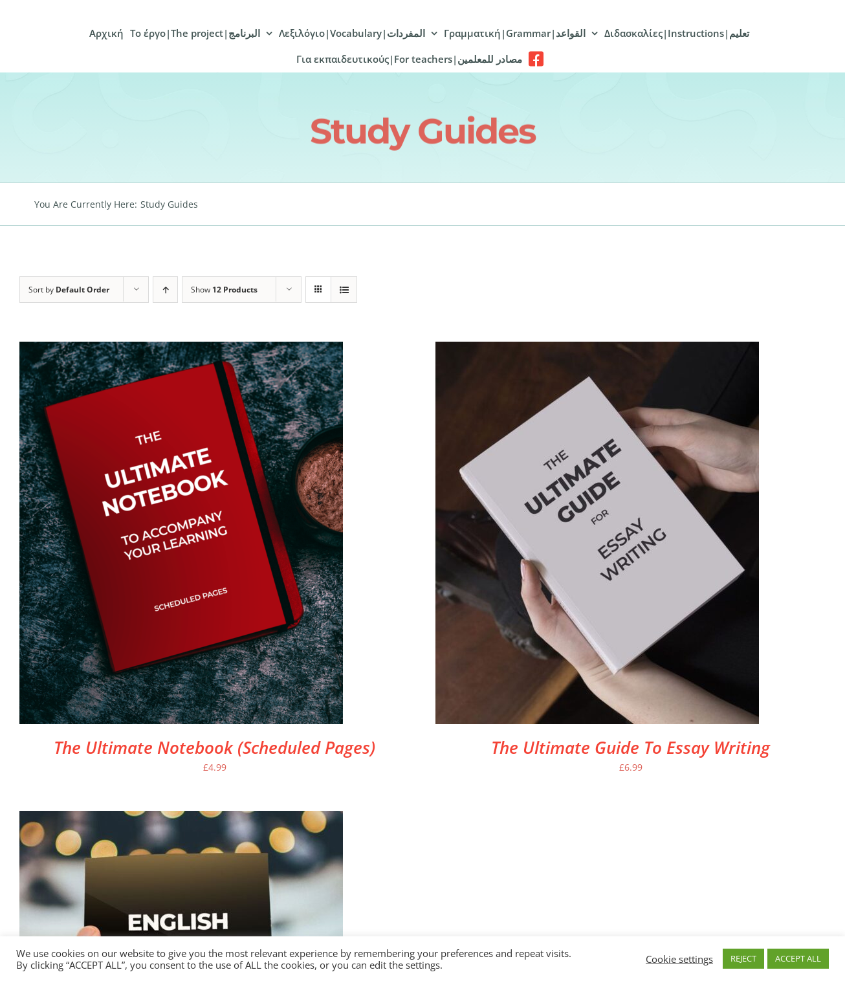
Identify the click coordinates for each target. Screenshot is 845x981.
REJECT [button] (743, 958)
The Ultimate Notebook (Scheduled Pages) (214, 747)
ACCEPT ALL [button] (798, 958)
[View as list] (344, 289)
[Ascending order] (165, 289)
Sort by (68, 289)
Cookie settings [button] (679, 959)
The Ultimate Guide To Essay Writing (630, 747)
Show (224, 289)
